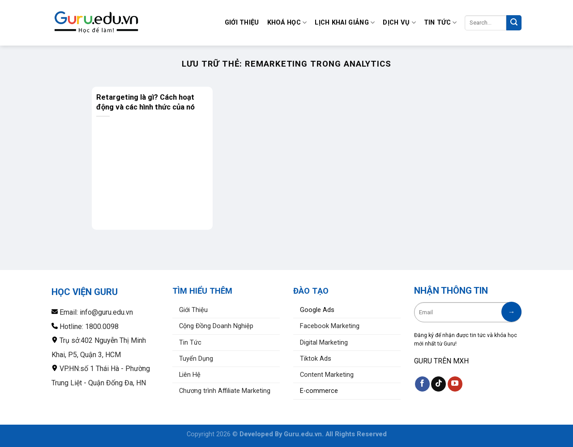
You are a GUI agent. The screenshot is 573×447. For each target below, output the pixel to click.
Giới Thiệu (242, 22)
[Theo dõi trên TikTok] (438, 384)
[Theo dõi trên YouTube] (455, 384)
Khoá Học (287, 22)
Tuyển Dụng (196, 359)
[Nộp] (514, 22)
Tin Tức (440, 22)
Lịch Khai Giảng (345, 22)
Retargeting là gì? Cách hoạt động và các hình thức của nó (145, 102)
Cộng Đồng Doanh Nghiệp (216, 326)
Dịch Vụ (399, 22)
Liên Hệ (190, 375)
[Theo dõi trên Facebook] (422, 384)
